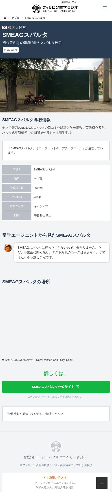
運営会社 (29, 457)
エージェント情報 (47, 457)
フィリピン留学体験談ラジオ (56, 7)
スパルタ (12, 49)
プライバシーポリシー (73, 457)
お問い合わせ (57, 477)
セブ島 (38, 178)
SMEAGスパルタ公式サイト (53, 387)
